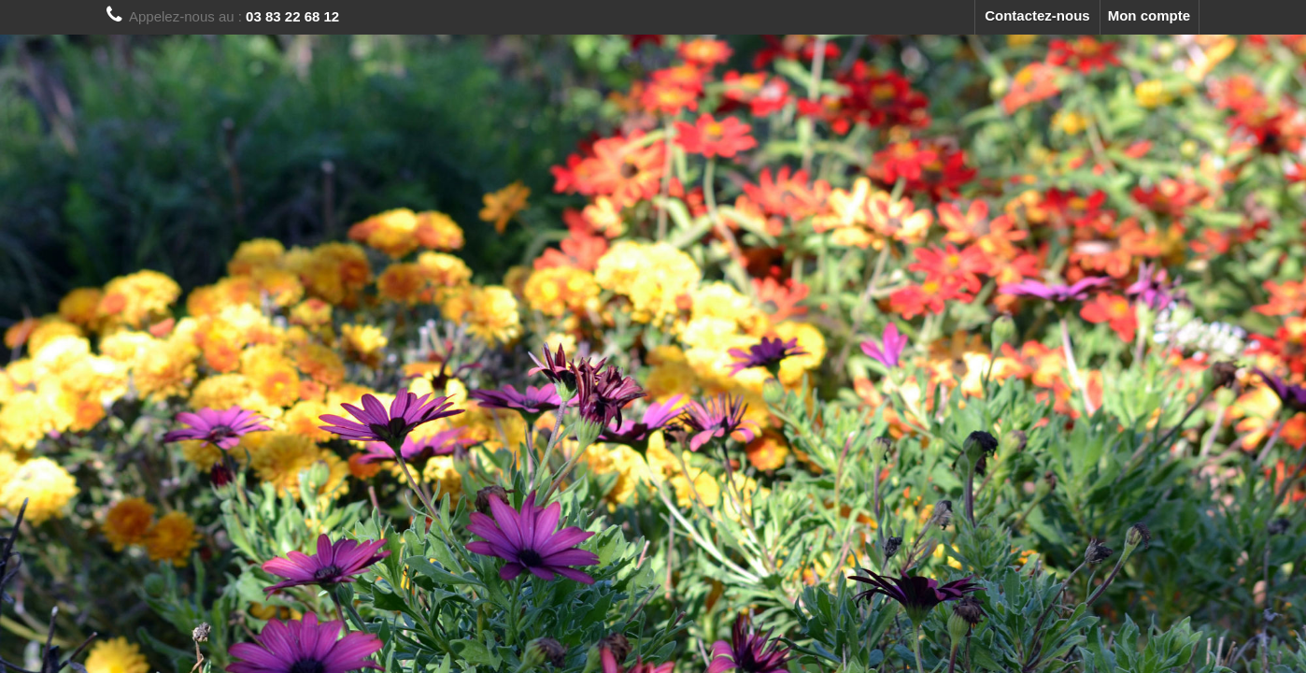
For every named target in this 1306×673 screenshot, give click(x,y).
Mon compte (1149, 15)
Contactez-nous (1037, 15)
